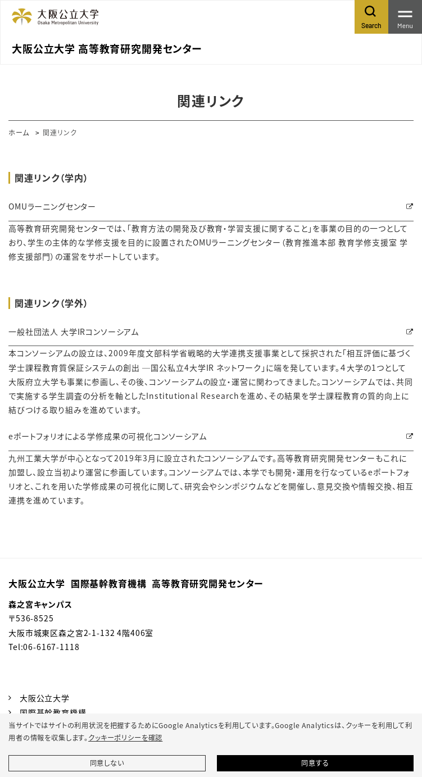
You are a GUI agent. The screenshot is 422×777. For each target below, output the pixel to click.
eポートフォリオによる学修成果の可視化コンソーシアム (107, 436)
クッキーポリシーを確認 (125, 738)
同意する (315, 763)
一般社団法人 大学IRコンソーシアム (73, 331)
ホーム (18, 132)
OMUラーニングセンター (52, 206)
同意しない (107, 763)
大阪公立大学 (45, 697)
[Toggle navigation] (405, 17)
